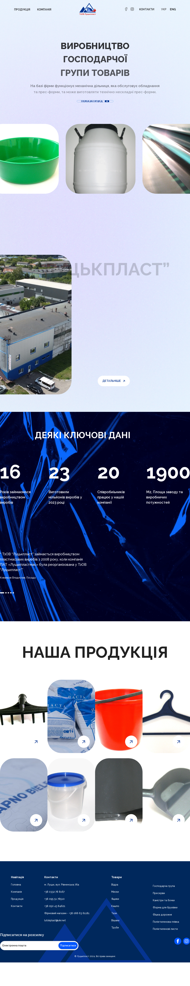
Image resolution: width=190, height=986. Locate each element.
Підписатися (68, 945)
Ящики (115, 899)
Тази (114, 913)
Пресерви (159, 893)
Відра (114, 884)
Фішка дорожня (162, 914)
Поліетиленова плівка (166, 921)
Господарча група (164, 886)
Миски (115, 891)
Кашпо (115, 906)
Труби (115, 927)
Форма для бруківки (165, 907)
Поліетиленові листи (165, 929)
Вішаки (115, 920)
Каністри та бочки (164, 900)
